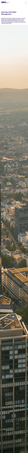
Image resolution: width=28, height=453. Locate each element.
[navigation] (26, 2)
